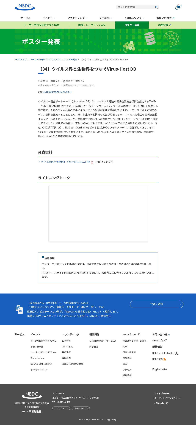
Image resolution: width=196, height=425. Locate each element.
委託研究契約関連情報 (72, 363)
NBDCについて (133, 18)
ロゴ (125, 363)
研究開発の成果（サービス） (103, 340)
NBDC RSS (157, 358)
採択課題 (66, 352)
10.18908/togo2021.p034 (57, 92)
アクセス (127, 369)
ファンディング (76, 18)
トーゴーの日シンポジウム (43, 352)
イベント (48, 18)
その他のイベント (39, 369)
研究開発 (105, 18)
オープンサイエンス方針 (166, 398)
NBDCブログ (159, 340)
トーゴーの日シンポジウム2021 (41, 25)
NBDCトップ (21, 59)
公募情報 (66, 340)
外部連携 (93, 346)
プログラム (67, 346)
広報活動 (127, 358)
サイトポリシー (161, 393)
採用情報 (127, 375)
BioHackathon (38, 358)
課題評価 (66, 358)
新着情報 (157, 346)
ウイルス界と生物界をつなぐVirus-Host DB (65, 162)
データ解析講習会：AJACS (43, 340)
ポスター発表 (132, 25)
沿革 (125, 346)
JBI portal (159, 402)
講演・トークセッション (92, 25)
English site (159, 369)
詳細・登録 (156, 304)
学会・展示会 (37, 346)
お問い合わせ (164, 18)
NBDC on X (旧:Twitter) (163, 352)
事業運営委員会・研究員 (134, 340)
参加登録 (163, 25)
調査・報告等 (129, 352)
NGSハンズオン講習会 (41, 363)
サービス (26, 18)
